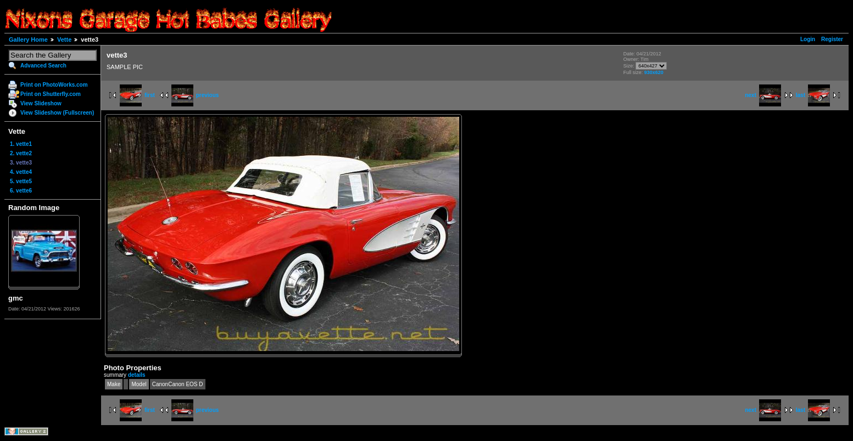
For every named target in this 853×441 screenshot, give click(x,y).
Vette (64, 39)
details (137, 375)
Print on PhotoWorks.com (54, 85)
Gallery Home (28, 39)
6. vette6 (21, 191)
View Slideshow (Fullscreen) (57, 113)
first (137, 95)
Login (807, 39)
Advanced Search (43, 66)
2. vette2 (21, 153)
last (813, 95)
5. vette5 (21, 181)
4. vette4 (21, 172)
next (763, 95)
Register (832, 39)
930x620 (654, 72)
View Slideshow (41, 103)
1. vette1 (21, 144)
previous (195, 95)
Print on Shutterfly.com (50, 94)
